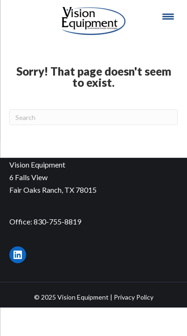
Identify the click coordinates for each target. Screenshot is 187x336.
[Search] (93, 117)
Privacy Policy (133, 297)
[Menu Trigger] (168, 16)
